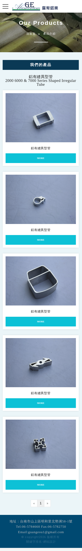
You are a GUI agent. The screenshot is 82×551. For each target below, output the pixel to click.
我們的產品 (39, 65)
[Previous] (32, 505)
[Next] (45, 505)
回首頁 (31, 33)
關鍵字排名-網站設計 (41, 541)
